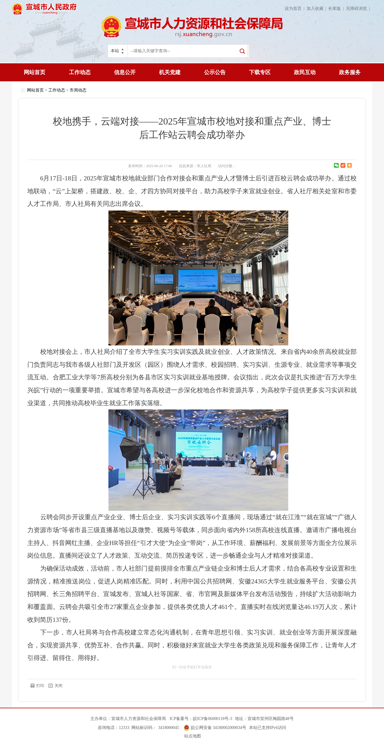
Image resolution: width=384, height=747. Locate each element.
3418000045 (168, 727)
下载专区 (260, 72)
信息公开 (125, 72)
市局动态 (78, 90)
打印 (40, 685)
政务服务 (350, 72)
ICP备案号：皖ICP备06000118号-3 (201, 718)
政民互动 (305, 72)
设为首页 (296, 8)
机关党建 (170, 72)
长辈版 (337, 8)
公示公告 (215, 72)
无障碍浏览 (359, 8)
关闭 (58, 685)
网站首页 (34, 72)
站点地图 (192, 736)
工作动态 (80, 72)
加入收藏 (317, 8)
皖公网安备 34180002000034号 (219, 727)
